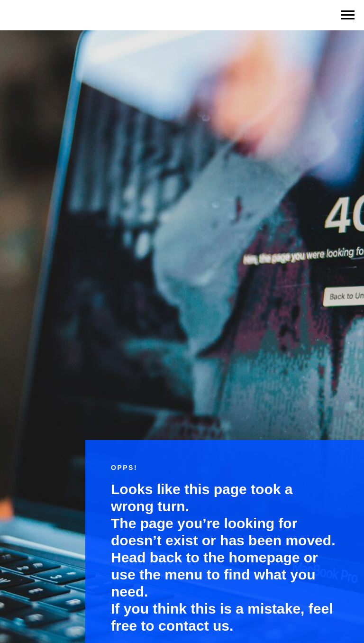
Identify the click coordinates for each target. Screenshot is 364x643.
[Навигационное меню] (348, 15)
